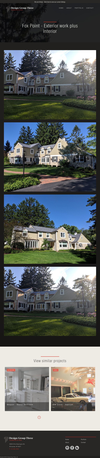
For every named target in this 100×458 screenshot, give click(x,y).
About (69, 8)
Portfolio (79, 8)
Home (61, 8)
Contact (90, 8)
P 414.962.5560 (14, 449)
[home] (17, 9)
